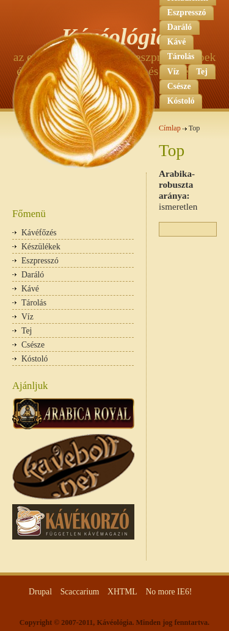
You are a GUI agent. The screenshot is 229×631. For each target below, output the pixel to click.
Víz (27, 316)
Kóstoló (34, 358)
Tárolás (33, 302)
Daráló (32, 274)
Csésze (33, 344)
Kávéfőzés (39, 232)
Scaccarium (80, 591)
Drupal (40, 591)
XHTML (122, 591)
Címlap (170, 128)
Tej (201, 71)
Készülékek (40, 246)
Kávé (30, 288)
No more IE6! (168, 591)
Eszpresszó (186, 12)
